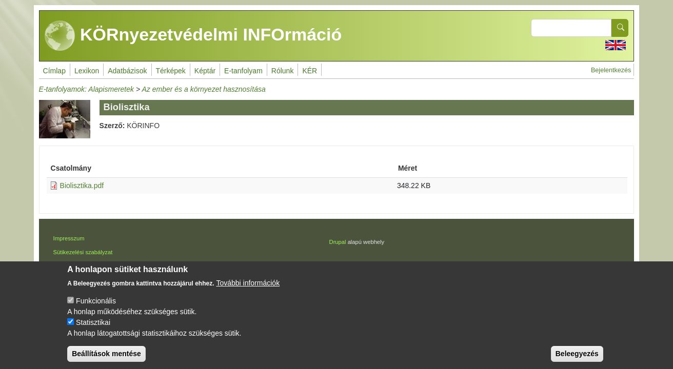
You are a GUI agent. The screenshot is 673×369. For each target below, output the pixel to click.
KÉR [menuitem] (309, 71)
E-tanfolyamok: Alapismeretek (86, 89)
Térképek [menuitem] (171, 71)
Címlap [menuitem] (54, 71)
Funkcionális (96, 310)
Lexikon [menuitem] (86, 71)
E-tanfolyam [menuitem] (243, 71)
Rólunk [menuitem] (282, 71)
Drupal (337, 242)
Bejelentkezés (611, 70)
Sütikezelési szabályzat (83, 252)
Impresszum (69, 238)
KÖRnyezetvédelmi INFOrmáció (193, 35)
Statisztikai (93, 331)
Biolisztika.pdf (82, 185)
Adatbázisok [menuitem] (127, 71)
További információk (248, 292)
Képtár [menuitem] (204, 71)
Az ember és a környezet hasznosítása (203, 89)
